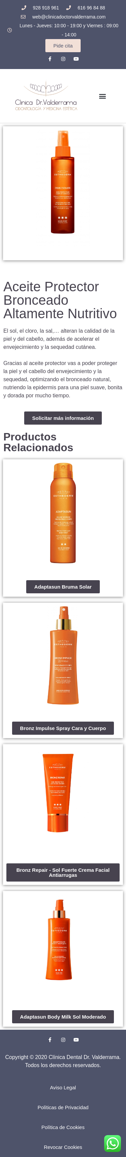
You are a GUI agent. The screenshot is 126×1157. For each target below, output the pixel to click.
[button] (102, 95)
